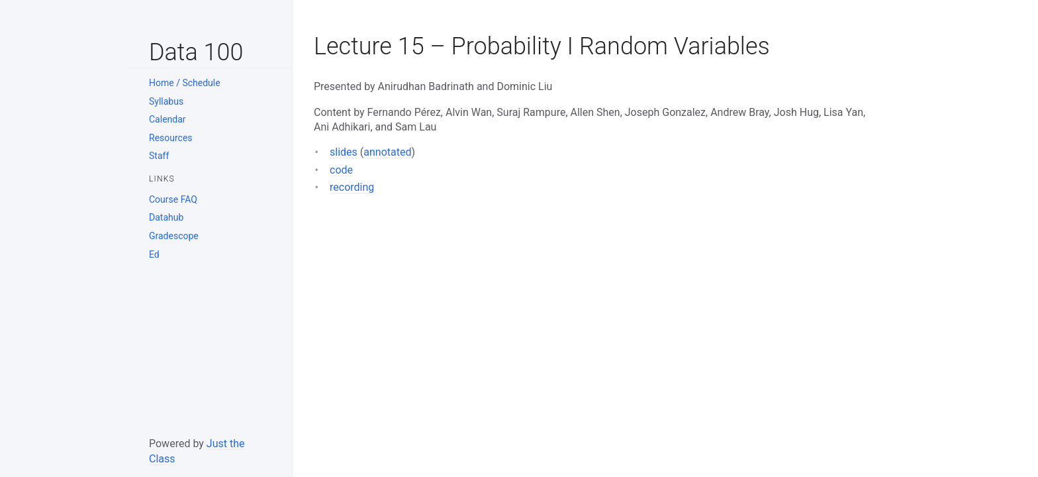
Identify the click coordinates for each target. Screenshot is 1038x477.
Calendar (167, 119)
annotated (387, 152)
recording (352, 187)
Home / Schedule (184, 83)
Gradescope (174, 236)
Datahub (166, 217)
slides (343, 152)
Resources (171, 137)
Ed (154, 254)
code (341, 170)
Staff (159, 155)
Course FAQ (173, 199)
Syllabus (166, 101)
